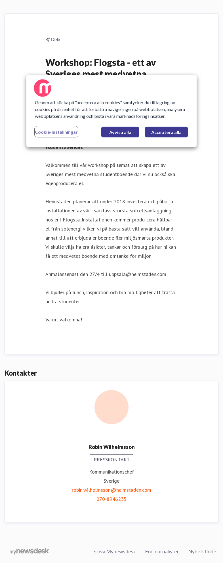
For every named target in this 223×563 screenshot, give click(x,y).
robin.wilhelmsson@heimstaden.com (111, 490)
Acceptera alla (166, 132)
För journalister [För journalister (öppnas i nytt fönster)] (162, 551)
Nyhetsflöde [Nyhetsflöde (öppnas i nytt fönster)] (202, 551)
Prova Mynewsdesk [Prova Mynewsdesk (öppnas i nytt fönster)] (114, 551)
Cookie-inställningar (56, 132)
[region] (111, 111)
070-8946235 (111, 499)
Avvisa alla (120, 132)
